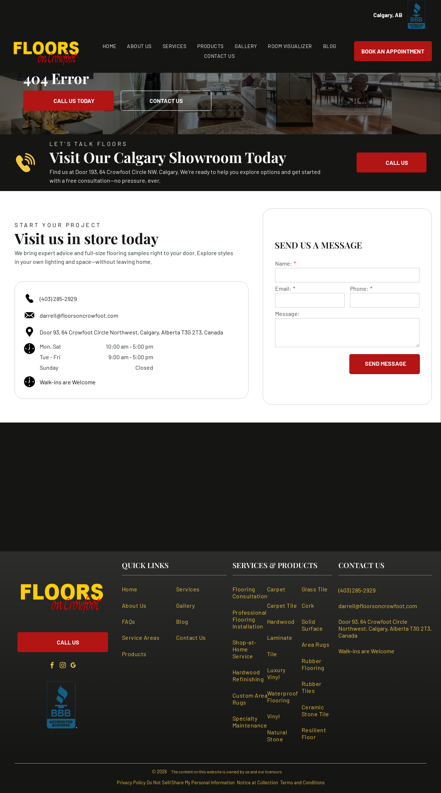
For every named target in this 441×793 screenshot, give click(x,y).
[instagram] (62, 666)
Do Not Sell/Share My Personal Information (191, 782)
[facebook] (52, 666)
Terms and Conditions (302, 782)
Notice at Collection (257, 782)
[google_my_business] (73, 666)
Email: (283, 288)
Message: (287, 313)
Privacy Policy (131, 782)
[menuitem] (109, 46)
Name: (283, 263)
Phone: (359, 288)
